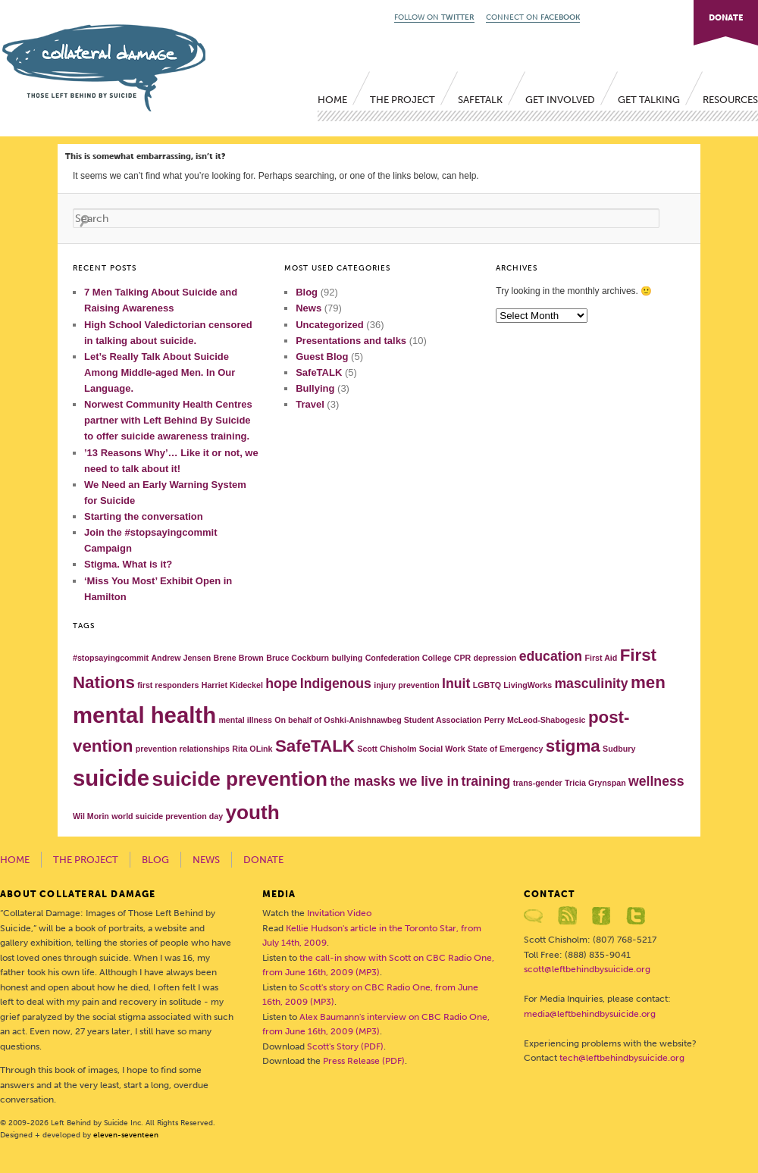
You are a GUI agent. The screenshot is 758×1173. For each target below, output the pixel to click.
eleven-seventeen (125, 1135)
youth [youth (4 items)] (252, 812)
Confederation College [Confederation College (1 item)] (408, 657)
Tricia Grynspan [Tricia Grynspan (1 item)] (595, 782)
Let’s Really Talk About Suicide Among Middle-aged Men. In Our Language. (159, 372)
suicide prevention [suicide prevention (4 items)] (239, 779)
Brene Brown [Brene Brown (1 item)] (239, 657)
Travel (310, 404)
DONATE (726, 18)
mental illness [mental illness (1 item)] (244, 719)
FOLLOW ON (434, 17)
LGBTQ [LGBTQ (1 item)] (487, 685)
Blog (307, 292)
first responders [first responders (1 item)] (168, 685)
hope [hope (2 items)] (281, 683)
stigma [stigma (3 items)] (573, 746)
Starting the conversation (143, 516)
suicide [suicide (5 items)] (111, 777)
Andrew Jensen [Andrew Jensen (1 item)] (181, 657)
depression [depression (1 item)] (495, 657)
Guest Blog (322, 356)
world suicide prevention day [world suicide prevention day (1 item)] (167, 816)
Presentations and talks (351, 340)
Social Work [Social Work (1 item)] (442, 748)
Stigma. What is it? (128, 564)
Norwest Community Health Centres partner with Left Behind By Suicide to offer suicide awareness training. (168, 420)
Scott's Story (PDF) (345, 1046)
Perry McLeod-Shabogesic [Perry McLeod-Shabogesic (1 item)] (535, 719)
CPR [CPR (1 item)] (462, 657)
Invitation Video (339, 913)
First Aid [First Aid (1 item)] (600, 657)
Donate (263, 859)
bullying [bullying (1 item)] (346, 657)
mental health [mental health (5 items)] (144, 714)
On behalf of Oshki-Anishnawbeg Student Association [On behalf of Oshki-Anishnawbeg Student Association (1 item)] (377, 719)
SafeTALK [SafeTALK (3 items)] (315, 746)
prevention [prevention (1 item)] (156, 748)
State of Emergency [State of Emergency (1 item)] (505, 748)
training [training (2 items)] (486, 781)
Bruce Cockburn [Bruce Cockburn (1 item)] (297, 657)
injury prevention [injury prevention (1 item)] (406, 685)
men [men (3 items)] (648, 682)
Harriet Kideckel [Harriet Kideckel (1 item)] (232, 685)
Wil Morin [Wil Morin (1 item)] (91, 816)
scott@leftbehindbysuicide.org (587, 969)
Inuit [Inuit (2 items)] (456, 683)
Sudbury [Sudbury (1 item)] (619, 748)
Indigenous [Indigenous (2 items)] (335, 683)
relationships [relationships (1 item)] (205, 748)
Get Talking (649, 99)
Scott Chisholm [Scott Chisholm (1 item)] (386, 748)
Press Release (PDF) (364, 1061)
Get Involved (560, 99)
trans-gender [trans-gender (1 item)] (537, 782)
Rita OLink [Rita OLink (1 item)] (252, 748)
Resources (730, 99)
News (308, 308)
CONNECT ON (533, 17)
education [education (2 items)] (550, 656)
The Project (402, 99)
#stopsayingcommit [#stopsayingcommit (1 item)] (111, 657)
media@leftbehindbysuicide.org (590, 1014)
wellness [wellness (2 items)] (656, 781)
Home (332, 99)
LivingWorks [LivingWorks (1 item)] (527, 685)
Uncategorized (330, 324)
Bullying (315, 388)
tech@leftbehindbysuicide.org (621, 1058)
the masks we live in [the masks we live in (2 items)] (394, 781)
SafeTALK (480, 99)
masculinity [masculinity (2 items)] (591, 683)
